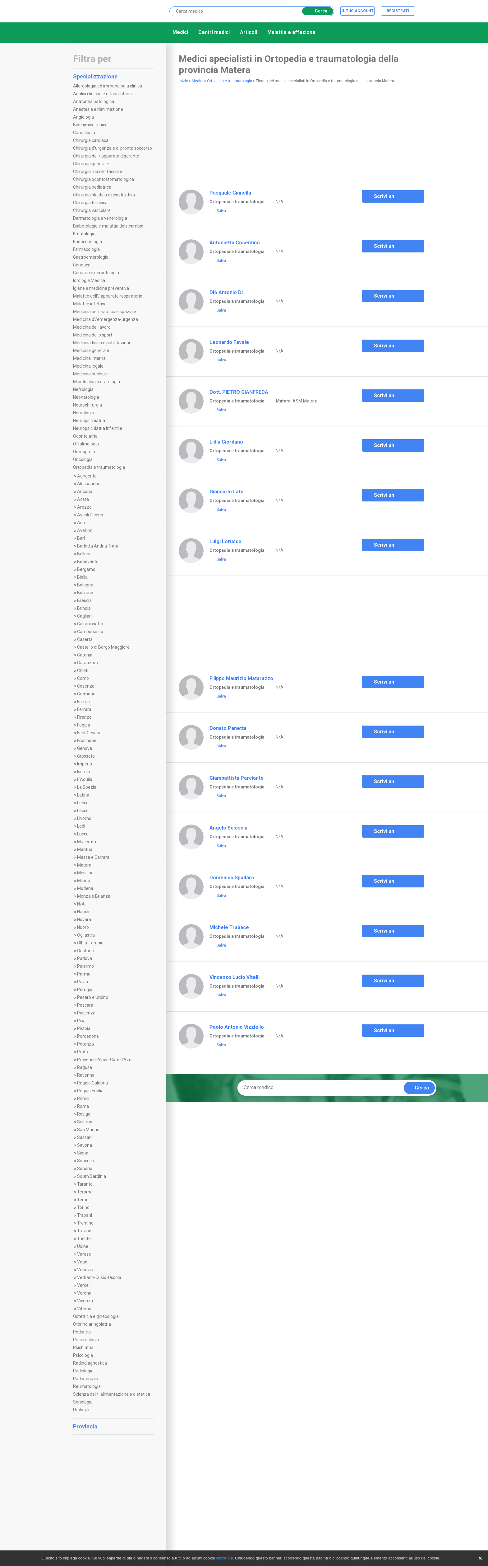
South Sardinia (91, 1176)
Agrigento (87, 475)
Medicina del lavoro (92, 327)
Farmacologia (86, 249)
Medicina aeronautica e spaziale (104, 311)
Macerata (86, 841)
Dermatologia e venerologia (100, 218)
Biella (82, 577)
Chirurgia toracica (90, 202)
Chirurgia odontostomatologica (103, 179)
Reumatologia (87, 1386)
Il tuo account (358, 11)
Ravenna (85, 1075)
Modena (85, 888)
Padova (84, 958)
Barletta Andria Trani (97, 545)
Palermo (85, 966)
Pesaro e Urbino (92, 997)
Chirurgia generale (91, 163)
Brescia (84, 600)
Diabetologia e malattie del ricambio (108, 225)
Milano (83, 880)
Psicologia (83, 1355)
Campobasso (90, 631)
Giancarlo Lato (226, 492)
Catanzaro (87, 662)
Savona (84, 1145)
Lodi (81, 826)
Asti (81, 522)
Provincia (112, 1426)
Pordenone (88, 1036)
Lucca (83, 833)
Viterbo (84, 1308)
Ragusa (84, 1067)
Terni (82, 1199)
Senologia (83, 1401)
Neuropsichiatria (89, 420)
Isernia (83, 771)
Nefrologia (83, 389)
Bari (81, 538)
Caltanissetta (90, 623)
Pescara (85, 1005)
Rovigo (83, 1114)
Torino (83, 1207)
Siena (82, 1152)
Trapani (84, 1215)
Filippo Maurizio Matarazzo (241, 678)
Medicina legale (88, 366)
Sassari (84, 1137)
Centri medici (214, 32)
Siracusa (85, 1160)
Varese (84, 1254)
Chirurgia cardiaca (90, 140)
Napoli (83, 911)
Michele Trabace (229, 927)
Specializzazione (112, 76)
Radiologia (83, 1370)
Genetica (81, 264)
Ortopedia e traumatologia (99, 467)
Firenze (84, 717)
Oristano (85, 950)
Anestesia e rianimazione (98, 109)
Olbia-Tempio (90, 942)
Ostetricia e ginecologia (96, 1316)
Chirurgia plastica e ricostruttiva (104, 194)
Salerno (84, 1121)
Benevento (88, 561)
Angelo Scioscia (228, 828)
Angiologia (83, 117)
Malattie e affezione (291, 32)
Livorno (84, 818)
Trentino (85, 1222)
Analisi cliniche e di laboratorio (102, 93)
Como (83, 678)
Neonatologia (86, 397)
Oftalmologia (86, 443)
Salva (217, 211)
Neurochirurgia (87, 404)
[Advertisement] (251, 133)
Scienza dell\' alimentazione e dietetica (111, 1394)
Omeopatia (84, 451)
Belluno (84, 553)
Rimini (83, 1098)
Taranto (85, 1184)
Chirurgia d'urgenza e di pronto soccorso (112, 148)
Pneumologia (86, 1339)
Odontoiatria (85, 436)
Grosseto (86, 756)
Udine (82, 1246)
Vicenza (85, 1300)
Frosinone (86, 740)
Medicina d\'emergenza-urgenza (105, 319)
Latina (83, 794)
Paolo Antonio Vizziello (236, 1027)
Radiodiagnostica (90, 1363)
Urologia (81, 1409)
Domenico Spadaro (231, 878)
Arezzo (84, 507)
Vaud (82, 1261)
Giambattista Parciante (236, 778)
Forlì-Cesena (89, 732)
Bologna (85, 584)
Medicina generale (91, 350)
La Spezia (86, 787)
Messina (85, 872)
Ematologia (84, 233)
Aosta (83, 499)
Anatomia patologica (93, 101)
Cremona (86, 693)
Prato (82, 1051)
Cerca (316, 11)
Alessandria (88, 483)
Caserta (85, 639)
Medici (180, 32)
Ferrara (84, 709)
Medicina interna (89, 358)
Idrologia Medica (89, 280)
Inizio (183, 81)
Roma (83, 1106)
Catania (84, 654)
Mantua (84, 849)
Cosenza (85, 686)
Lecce (83, 802)
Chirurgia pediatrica (92, 187)
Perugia (84, 989)
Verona (84, 1293)
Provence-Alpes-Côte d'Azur (105, 1059)
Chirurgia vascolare (92, 210)
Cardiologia (84, 132)
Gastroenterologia (90, 257)
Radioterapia (85, 1378)
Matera (84, 865)
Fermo (83, 701)
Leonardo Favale (229, 342)
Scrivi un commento (382, 198)
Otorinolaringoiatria (92, 1324)
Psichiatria (83, 1347)
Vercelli (84, 1285)
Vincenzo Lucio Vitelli (234, 977)
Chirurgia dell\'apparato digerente (106, 155)
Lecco (83, 810)
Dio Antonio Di (226, 292)
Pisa (81, 1020)
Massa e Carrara (93, 857)
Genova (84, 748)
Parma (83, 973)
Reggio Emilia (90, 1090)
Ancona (84, 491)
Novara (84, 919)
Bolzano (85, 592)
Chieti (82, 670)
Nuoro (83, 927)
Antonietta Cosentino (234, 243)
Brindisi (84, 608)
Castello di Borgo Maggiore (103, 647)
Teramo (85, 1191)
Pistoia (83, 1028)
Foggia (83, 724)
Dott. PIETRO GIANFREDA (238, 392)
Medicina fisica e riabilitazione (102, 342)
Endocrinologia (87, 241)
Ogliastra (86, 935)
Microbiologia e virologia (96, 381)
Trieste (84, 1238)
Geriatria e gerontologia (96, 272)
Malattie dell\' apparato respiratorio (107, 296)
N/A (81, 903)
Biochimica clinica (90, 124)
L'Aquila (84, 779)
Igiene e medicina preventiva (101, 288)
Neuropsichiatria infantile (97, 428)
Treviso (84, 1230)
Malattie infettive (90, 303)
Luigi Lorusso (225, 541)
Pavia (82, 981)
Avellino (85, 530)
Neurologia (83, 412)
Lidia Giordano (226, 442)
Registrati (398, 11)
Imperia (84, 763)
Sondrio (84, 1168)
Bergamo (86, 569)
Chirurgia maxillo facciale (97, 171)
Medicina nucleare (91, 373)
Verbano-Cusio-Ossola (99, 1277)
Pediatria (82, 1331)
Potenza (85, 1044)
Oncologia (83, 459)
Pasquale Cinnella (230, 193)
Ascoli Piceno (90, 514)
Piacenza (86, 1012)
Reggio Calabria (92, 1082)
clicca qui (224, 1558)
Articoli (248, 32)
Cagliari (84, 616)
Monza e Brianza (93, 896)
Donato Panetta (227, 728)
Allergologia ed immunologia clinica (107, 85)
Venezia (85, 1269)
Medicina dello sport (92, 334)
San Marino (88, 1129)
